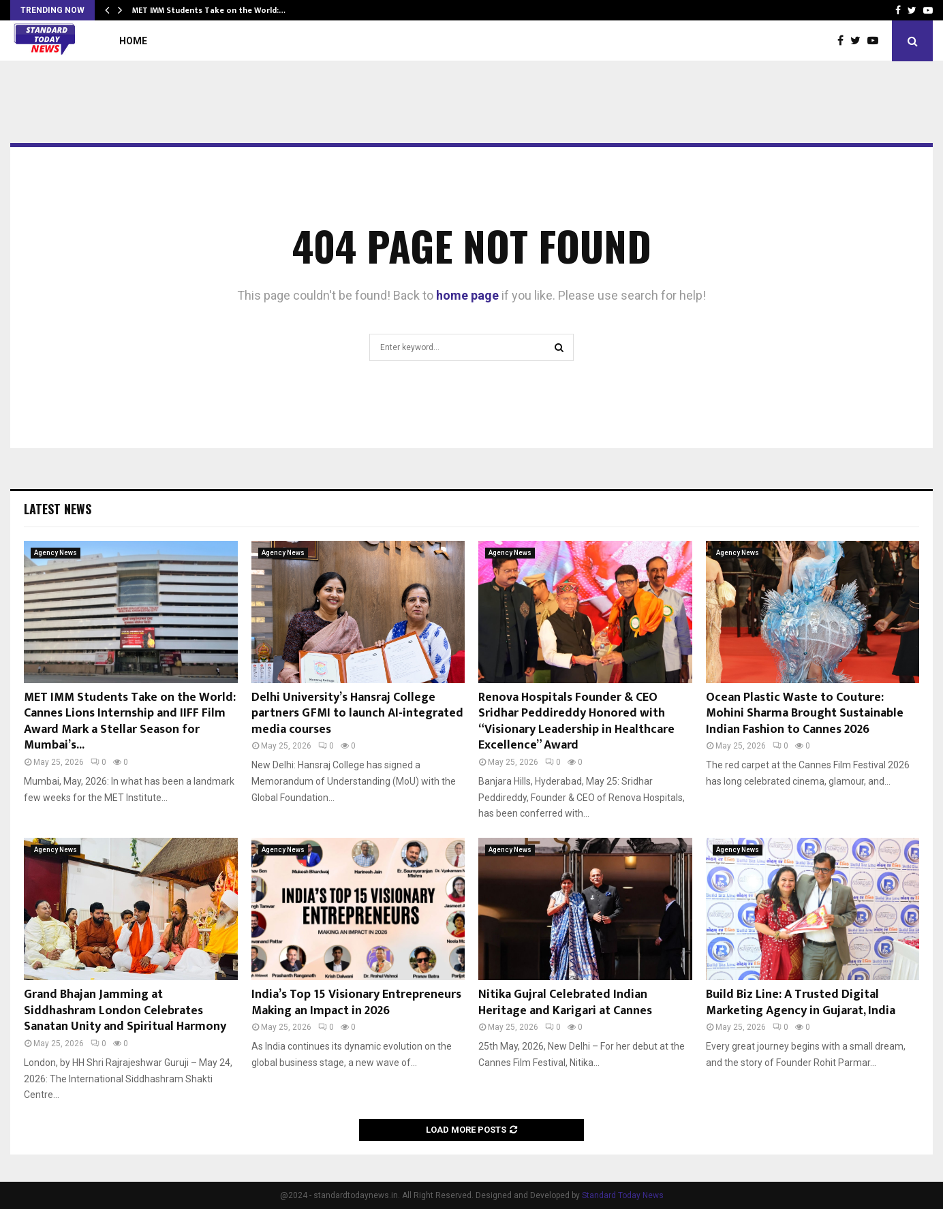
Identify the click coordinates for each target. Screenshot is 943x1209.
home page (467, 295)
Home (133, 40)
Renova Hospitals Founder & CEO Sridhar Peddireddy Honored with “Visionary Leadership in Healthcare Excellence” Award (576, 721)
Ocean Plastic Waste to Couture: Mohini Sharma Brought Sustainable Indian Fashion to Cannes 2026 (804, 713)
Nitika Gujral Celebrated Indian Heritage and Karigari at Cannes (565, 1002)
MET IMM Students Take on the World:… (208, 10)
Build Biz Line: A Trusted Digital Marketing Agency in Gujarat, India (800, 1002)
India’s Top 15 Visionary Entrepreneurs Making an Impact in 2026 (356, 1002)
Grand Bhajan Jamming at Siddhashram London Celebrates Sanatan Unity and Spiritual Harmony (125, 1010)
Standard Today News (623, 1195)
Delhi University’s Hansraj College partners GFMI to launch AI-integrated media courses (357, 713)
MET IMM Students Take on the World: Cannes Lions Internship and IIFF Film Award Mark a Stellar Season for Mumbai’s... (130, 721)
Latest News (57, 509)
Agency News (55, 552)
